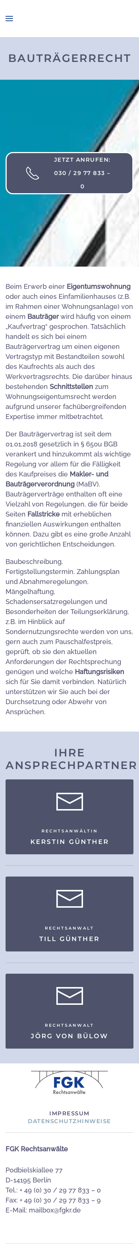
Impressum (69, 1113)
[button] (9, 18)
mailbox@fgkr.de (55, 1210)
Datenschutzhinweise (69, 1121)
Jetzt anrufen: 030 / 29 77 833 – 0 (68, 173)
